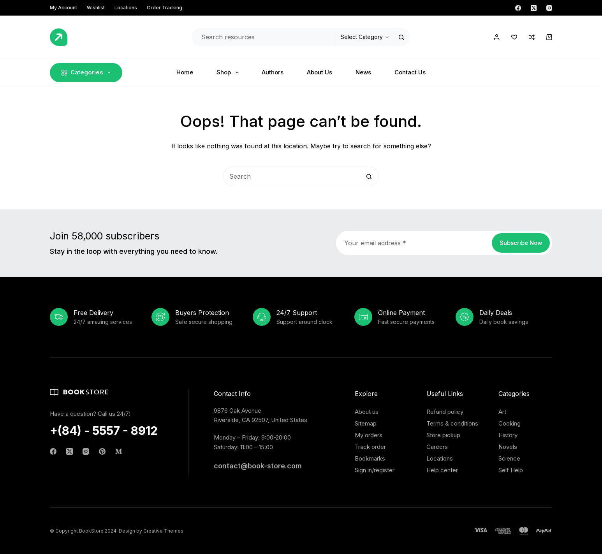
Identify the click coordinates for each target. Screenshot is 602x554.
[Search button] (401, 37)
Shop (229, 72)
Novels (507, 446)
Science (509, 458)
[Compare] (532, 37)
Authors (272, 72)
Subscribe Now (521, 242)
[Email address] (413, 243)
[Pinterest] (102, 451)
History (508, 435)
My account (63, 8)
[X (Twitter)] (534, 8)
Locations (125, 8)
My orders (368, 435)
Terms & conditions (452, 423)
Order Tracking (164, 8)
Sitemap (366, 423)
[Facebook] (518, 8)
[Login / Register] (497, 37)
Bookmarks (370, 458)
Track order (370, 446)
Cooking (509, 423)
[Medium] (118, 451)
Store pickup (443, 435)
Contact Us (410, 72)
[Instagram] (549, 8)
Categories (88, 72)
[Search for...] (263, 37)
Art (502, 411)
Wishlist (96, 8)
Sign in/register (374, 470)
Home (184, 72)
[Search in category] (363, 37)
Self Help (510, 470)
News (363, 72)
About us (366, 411)
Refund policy (444, 411)
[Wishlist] (514, 37)
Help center (442, 470)
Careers (437, 446)
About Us (319, 72)
